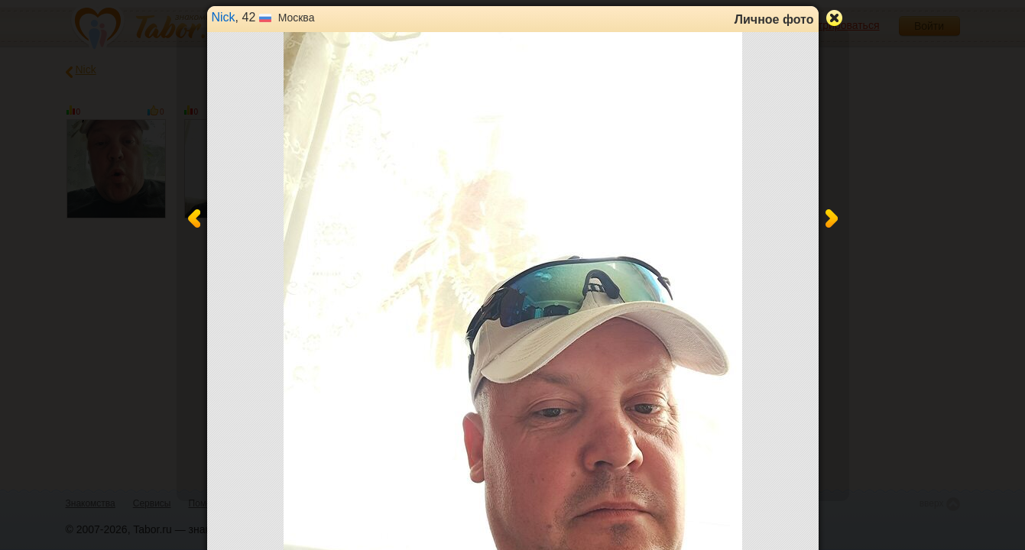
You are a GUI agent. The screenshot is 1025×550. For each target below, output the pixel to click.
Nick (223, 17)
